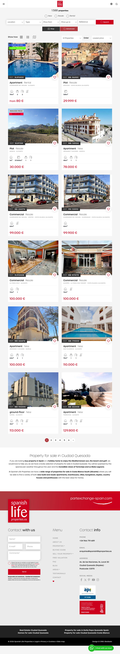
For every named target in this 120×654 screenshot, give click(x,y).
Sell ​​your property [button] (62, 554)
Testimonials (59, 574)
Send (24, 572)
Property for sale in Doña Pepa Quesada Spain (87, 630)
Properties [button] (58, 546)
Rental (70, 16)
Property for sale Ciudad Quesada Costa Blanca (87, 633)
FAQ (54, 562)
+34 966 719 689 (87, 541)
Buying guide (59, 550)
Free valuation (60, 558)
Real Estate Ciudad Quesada (33, 630)
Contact (57, 578)
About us (57, 542)
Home (55, 538)
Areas (55, 570)
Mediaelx (108, 642)
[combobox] (15, 22)
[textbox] (15, 22)
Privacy (44, 642)
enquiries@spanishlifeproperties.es (96, 551)
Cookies (52, 642)
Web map (61, 642)
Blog (55, 566)
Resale (59, 16)
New (48, 16)
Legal (37, 642)
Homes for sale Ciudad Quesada (33, 633)
